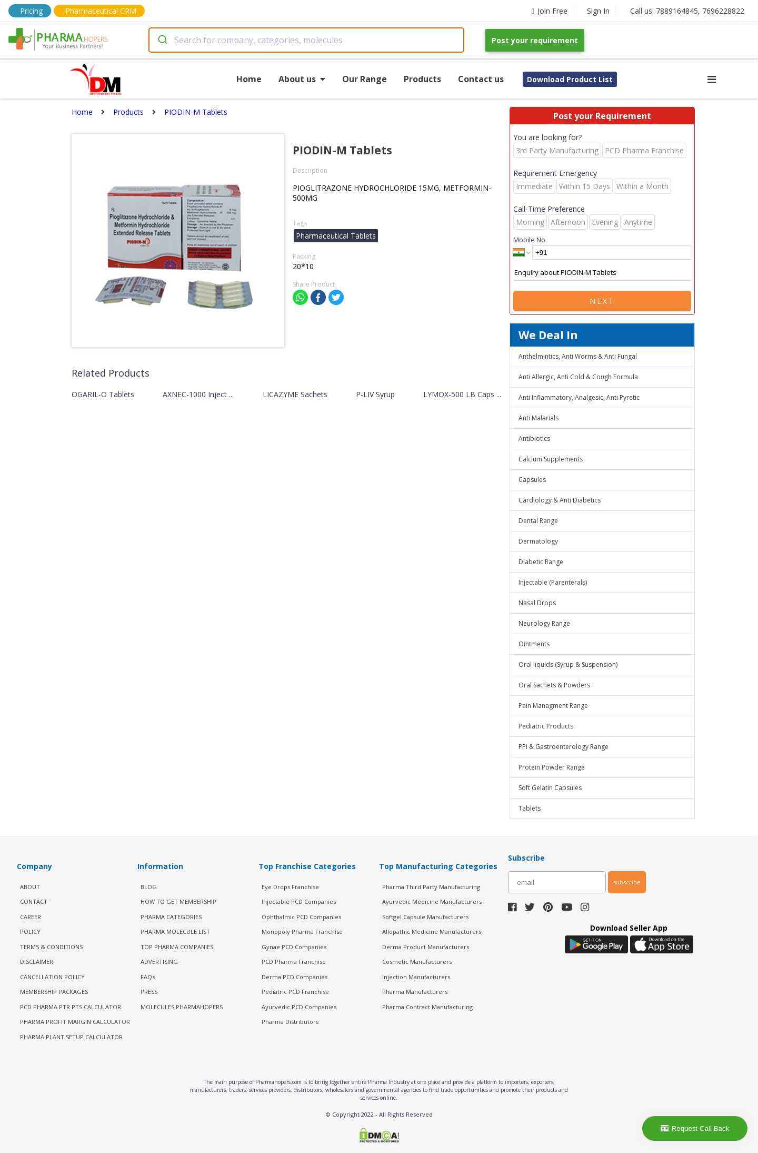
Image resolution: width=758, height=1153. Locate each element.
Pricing (31, 11)
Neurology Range (544, 623)
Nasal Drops (537, 602)
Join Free (549, 10)
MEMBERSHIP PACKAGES (54, 992)
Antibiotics (534, 438)
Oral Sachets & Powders (554, 685)
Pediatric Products (545, 726)
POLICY (30, 931)
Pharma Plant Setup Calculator (71, 1037)
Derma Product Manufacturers (425, 947)
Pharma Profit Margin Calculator (75, 1022)
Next (602, 301)
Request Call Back (695, 1128)
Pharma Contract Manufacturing (427, 1007)
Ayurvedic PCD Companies (299, 1007)
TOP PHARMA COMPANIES (177, 947)
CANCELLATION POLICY (52, 977)
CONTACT (33, 901)
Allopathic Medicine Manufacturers (431, 931)
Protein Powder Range (551, 767)
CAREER (30, 917)
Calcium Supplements (550, 459)
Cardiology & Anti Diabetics (559, 500)
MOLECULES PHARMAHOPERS (182, 1007)
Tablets (529, 808)
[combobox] (306, 40)
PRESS (149, 992)
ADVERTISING (159, 961)
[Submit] (161, 40)
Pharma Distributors (290, 1022)
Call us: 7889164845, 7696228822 (687, 11)
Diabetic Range (540, 561)
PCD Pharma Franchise (294, 961)
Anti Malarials (538, 417)
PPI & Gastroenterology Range (563, 746)
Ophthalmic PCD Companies (301, 917)
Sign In (598, 11)
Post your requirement (535, 40)
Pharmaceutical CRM (100, 11)
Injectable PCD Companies (299, 901)
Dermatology (538, 541)
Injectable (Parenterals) (552, 582)
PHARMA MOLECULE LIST (175, 931)
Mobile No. (530, 239)
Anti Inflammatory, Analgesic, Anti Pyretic (579, 397)
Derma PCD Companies (294, 977)
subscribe (627, 882)
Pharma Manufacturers (414, 992)
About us (301, 79)
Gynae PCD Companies (294, 947)
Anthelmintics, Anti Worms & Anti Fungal (577, 356)
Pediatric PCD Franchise (295, 992)
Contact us (481, 79)
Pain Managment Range (553, 705)
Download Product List (570, 79)
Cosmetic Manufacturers (417, 961)
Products (422, 79)
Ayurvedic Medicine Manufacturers (432, 901)
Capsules (532, 479)
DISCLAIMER (36, 961)
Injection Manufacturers (416, 977)
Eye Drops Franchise (290, 887)
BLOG (149, 887)
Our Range (364, 79)
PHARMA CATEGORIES (171, 917)
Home (249, 79)
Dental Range (538, 520)
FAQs (148, 977)
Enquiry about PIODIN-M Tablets (602, 273)
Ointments (534, 643)
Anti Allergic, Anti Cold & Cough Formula (578, 376)
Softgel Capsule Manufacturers (425, 917)
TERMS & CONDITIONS (51, 947)
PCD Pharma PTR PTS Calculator (70, 1007)
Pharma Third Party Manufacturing (431, 887)
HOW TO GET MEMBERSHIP (178, 901)
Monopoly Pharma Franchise (302, 931)
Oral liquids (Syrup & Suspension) (567, 664)
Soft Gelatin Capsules (550, 787)
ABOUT (30, 887)
